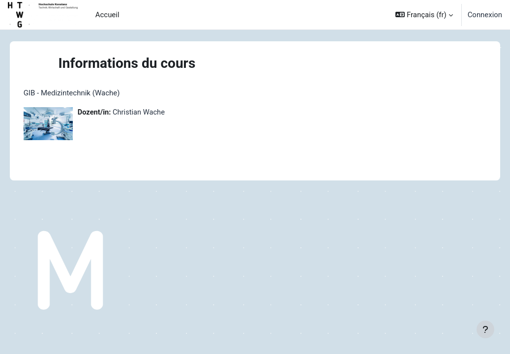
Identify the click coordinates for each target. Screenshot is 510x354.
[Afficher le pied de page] (485, 329)
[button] (424, 15)
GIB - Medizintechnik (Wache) (85, 92)
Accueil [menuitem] (107, 14)
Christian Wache (153, 112)
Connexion (485, 14)
